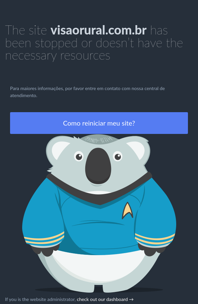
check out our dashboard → (105, 299)
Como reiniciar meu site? (99, 123)
